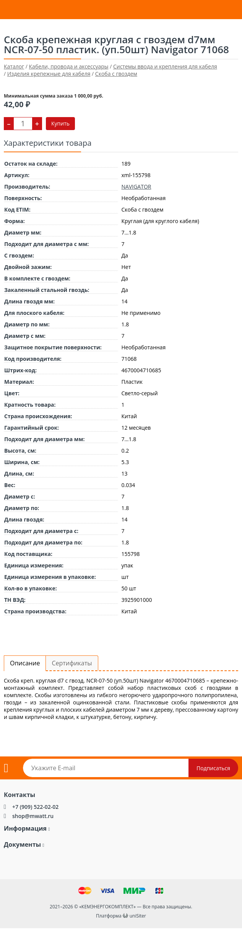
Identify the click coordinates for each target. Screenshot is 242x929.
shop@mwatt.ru (33, 816)
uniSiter (138, 916)
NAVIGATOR (136, 186)
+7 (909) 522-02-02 (35, 806)
